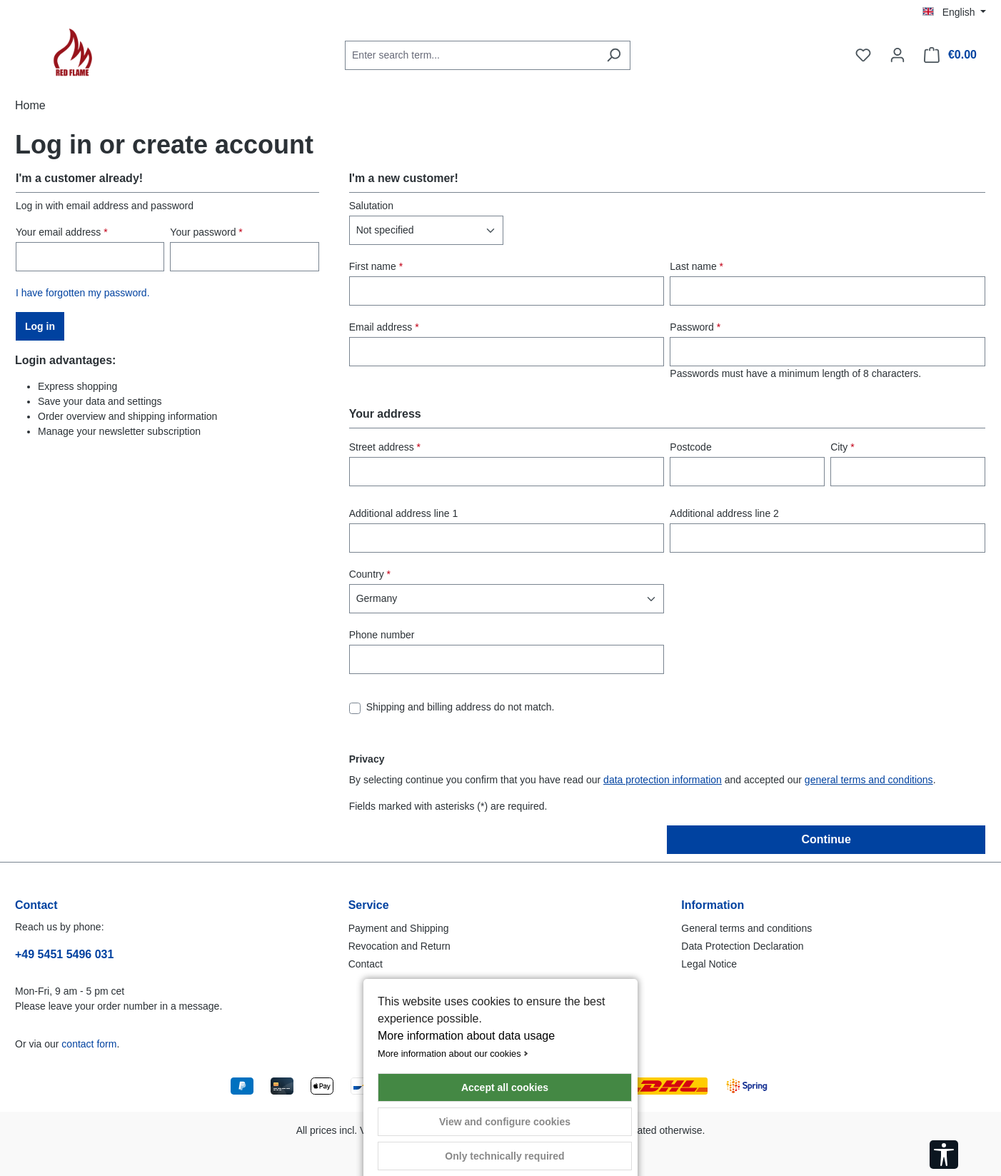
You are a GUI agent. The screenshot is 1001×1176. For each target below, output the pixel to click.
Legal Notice (709, 964)
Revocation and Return (399, 946)
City (842, 447)
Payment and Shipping (398, 928)
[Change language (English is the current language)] (954, 12)
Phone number (382, 634)
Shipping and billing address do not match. (460, 707)
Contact (365, 964)
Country (370, 574)
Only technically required (504, 1156)
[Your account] (897, 55)
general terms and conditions (869, 779)
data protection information (662, 779)
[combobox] (471, 55)
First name (376, 266)
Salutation (371, 205)
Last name (696, 266)
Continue (825, 839)
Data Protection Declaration (742, 946)
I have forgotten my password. (83, 292)
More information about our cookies (449, 1053)
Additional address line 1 (403, 513)
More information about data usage (466, 1036)
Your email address (62, 232)
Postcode (690, 447)
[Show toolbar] (944, 1154)
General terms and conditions (746, 928)
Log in (40, 326)
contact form (88, 1044)
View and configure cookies (504, 1121)
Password (695, 327)
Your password (206, 232)
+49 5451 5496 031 (64, 954)
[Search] (613, 55)
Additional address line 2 (724, 513)
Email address (384, 327)
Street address (385, 447)
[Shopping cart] (950, 55)
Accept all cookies (504, 1087)
